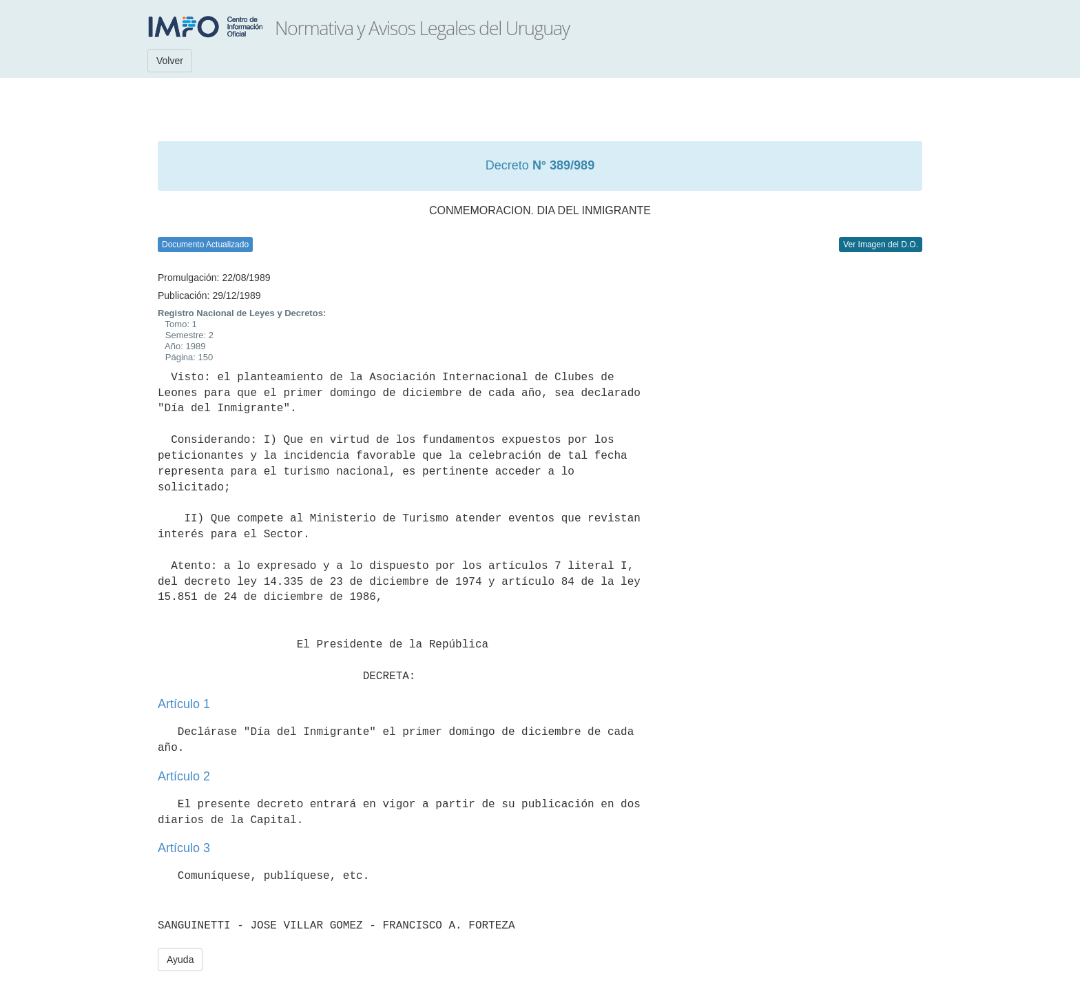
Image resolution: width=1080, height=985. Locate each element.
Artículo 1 (184, 704)
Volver (169, 60)
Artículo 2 (184, 776)
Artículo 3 (184, 848)
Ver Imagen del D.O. (880, 244)
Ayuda (180, 959)
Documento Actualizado (205, 244)
